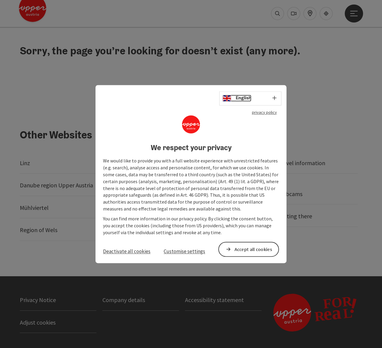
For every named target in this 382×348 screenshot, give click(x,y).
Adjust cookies (38, 322)
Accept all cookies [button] (253, 249)
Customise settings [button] (184, 251)
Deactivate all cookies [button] (126, 251)
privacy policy (264, 112)
